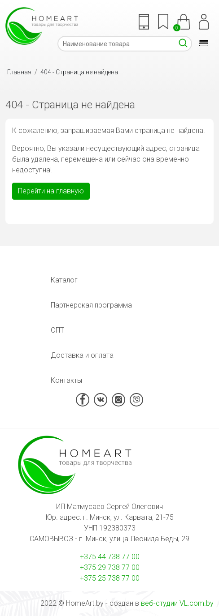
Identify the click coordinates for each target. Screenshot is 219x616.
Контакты (66, 380)
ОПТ (57, 330)
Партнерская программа (91, 305)
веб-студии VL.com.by (177, 603)
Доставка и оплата (82, 355)
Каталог (64, 280)
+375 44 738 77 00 (110, 556)
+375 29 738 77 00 (110, 567)
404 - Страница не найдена (79, 72)
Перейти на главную (51, 191)
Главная (19, 72)
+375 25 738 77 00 (110, 578)
